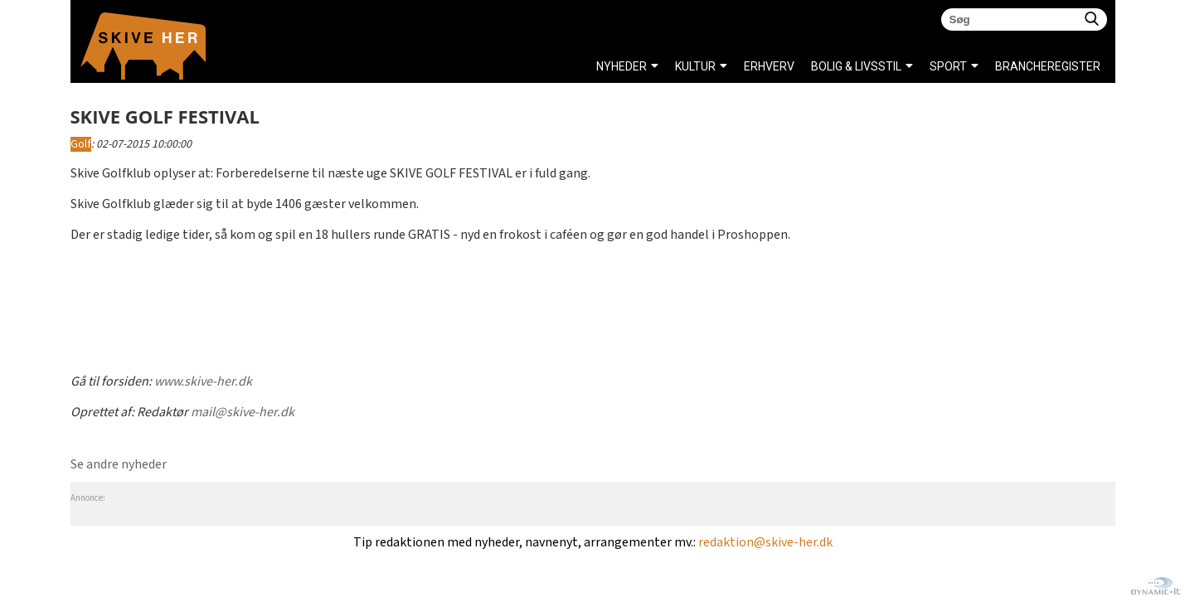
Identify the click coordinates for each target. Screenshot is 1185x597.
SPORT (948, 66)
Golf (80, 144)
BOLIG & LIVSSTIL (856, 66)
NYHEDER (621, 66)
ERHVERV (769, 66)
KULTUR (695, 66)
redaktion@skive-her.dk (765, 542)
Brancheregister (999, 66)
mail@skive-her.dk (242, 412)
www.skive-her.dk (203, 382)
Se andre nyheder (118, 464)
